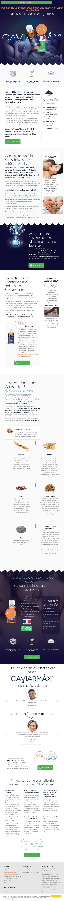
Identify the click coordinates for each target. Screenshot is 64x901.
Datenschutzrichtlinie (10, 872)
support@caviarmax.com (29, 870)
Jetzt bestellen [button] (15, 141)
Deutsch (6, 890)
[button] (9, 699)
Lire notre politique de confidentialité (21, 898)
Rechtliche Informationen (11, 874)
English (5, 892)
